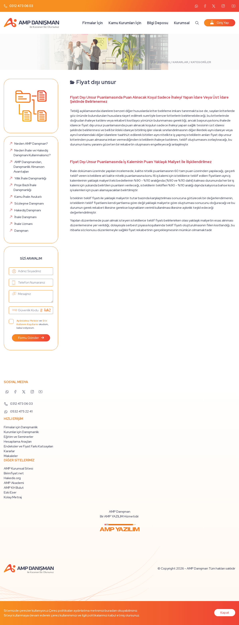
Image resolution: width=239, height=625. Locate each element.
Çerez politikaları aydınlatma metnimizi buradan (83, 610)
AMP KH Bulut (14, 488)
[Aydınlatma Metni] (11, 321)
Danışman (21, 230)
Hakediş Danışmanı (27, 210)
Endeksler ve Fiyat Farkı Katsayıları (28, 446)
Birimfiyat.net (14, 473)
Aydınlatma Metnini (28, 320)
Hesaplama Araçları (18, 441)
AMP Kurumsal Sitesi (18, 468)
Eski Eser (10, 492)
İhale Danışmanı (25, 217)
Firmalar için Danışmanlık (21, 427)
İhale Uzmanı (23, 224)
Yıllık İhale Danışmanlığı (30, 178)
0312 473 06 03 (18, 6)
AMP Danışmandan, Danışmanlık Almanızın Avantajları (29, 167)
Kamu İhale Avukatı (28, 197)
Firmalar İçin (92, 23)
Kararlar (9, 451)
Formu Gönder (31, 338)
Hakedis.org (12, 478)
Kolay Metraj (13, 497)
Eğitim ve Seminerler (18, 437)
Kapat (224, 612)
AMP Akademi (14, 483)
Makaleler (11, 456)
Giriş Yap (219, 22)
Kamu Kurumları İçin (125, 23)
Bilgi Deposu (157, 23)
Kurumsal (182, 23)
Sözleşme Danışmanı (29, 203)
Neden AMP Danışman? (31, 143)
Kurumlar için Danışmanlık (21, 432)
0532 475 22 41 (18, 411)
